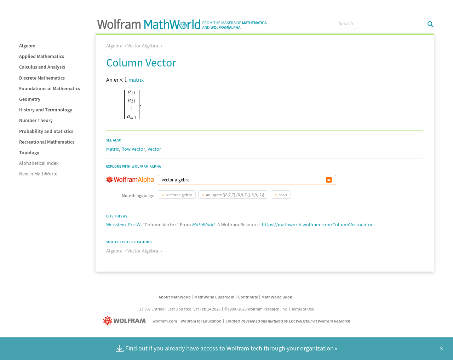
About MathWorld (175, 297)
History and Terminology (45, 109)
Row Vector (133, 149)
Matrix (112, 149)
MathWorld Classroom (214, 297)
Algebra (27, 45)
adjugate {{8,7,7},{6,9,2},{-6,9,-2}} (235, 194)
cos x (283, 194)
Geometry (29, 99)
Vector (154, 149)
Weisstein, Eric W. (124, 224)
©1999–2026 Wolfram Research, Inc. (256, 309)
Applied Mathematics (41, 56)
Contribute (248, 297)
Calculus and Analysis (42, 67)
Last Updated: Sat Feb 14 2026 (193, 309)
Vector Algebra (142, 45)
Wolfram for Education (201, 321)
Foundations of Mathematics (49, 88)
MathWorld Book (277, 297)
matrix (136, 79)
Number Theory (36, 120)
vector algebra (179, 194)
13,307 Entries (151, 309)
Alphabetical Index (38, 163)
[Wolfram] (126, 321)
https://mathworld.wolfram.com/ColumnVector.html (318, 224)
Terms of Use (302, 309)
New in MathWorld (38, 173)
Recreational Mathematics (46, 142)
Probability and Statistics (46, 131)
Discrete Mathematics (42, 78)
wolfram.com (165, 321)
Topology (29, 152)
